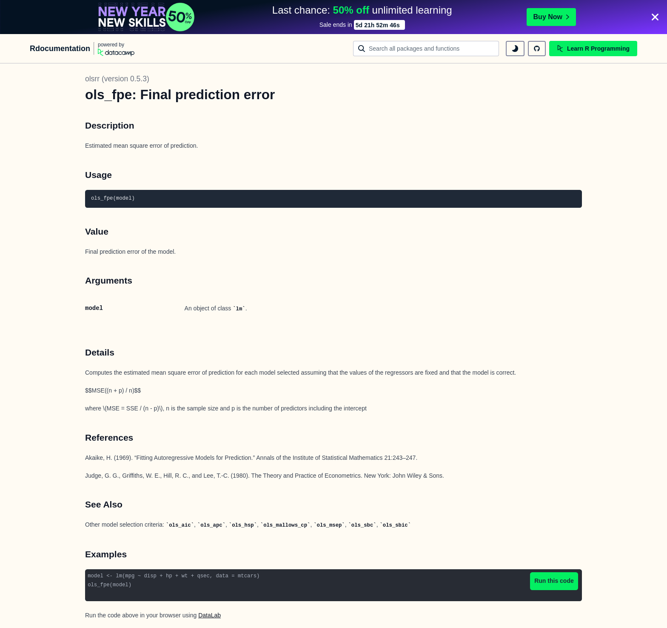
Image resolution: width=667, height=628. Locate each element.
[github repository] (537, 48)
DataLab (209, 615)
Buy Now (551, 16)
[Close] (655, 17)
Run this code (554, 580)
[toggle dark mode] (515, 48)
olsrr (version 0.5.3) (117, 79)
